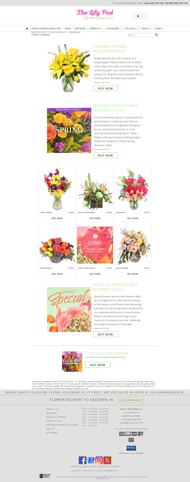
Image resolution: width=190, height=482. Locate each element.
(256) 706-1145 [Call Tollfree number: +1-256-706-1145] (136, 423)
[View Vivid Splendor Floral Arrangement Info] (57, 245)
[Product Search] (141, 35)
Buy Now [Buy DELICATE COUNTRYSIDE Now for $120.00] (95, 218)
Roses (68, 28)
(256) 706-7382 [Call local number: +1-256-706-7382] (157, 3)
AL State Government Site (106, 471)
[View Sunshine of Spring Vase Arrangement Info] (69, 67)
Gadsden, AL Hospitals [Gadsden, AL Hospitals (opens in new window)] (109, 466)
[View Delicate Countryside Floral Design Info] (95, 189)
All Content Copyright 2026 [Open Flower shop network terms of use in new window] (71, 477)
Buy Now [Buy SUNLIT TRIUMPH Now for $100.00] (57, 218)
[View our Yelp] (107, 463)
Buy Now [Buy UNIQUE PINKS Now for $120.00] (132, 218)
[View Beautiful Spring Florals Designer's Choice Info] (69, 130)
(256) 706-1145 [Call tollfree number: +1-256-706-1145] (181, 3)
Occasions (114, 28)
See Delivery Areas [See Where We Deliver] (130, 400)
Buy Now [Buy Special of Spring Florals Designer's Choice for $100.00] (105, 334)
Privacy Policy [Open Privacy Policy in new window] (117, 477)
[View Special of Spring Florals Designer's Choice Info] (69, 309)
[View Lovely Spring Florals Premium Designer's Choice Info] (95, 245)
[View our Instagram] (99, 463)
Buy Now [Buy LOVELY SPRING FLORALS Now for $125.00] (95, 274)
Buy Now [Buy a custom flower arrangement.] (97, 365)
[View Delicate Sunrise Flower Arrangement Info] (133, 245)
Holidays (131, 28)
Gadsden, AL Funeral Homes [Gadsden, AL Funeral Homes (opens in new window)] (83, 466)
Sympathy (96, 28)
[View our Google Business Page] (91, 463)
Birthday (80, 28)
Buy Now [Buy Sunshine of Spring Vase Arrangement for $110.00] (105, 88)
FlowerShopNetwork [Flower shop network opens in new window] (97, 477)
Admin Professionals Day (46, 28)
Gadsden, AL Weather (82, 471)
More (160, 28)
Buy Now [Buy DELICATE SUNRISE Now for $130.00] (132, 274)
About (147, 28)
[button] (139, 16)
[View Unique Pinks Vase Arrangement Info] (133, 189)
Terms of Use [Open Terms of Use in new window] (102, 478)
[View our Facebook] (83, 463)
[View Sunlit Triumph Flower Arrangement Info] (57, 189)
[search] (156, 34)
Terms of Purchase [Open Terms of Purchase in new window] (137, 477)
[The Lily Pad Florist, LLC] (95, 14)
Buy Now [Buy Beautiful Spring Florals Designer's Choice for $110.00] (105, 155)
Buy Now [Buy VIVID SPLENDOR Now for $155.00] (57, 274)
